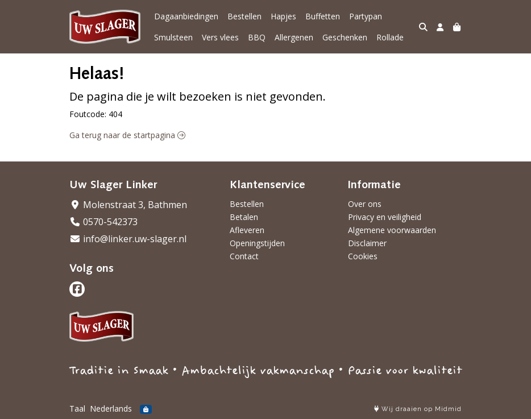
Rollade (390, 37)
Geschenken (344, 37)
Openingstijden (257, 243)
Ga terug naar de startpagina (127, 135)
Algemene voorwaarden (392, 230)
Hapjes (283, 16)
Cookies (362, 256)
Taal (77, 408)
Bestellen (244, 16)
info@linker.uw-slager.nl (127, 239)
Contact (244, 256)
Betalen (244, 216)
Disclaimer (367, 243)
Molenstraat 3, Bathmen (128, 204)
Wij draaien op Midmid (418, 409)
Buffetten (322, 16)
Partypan (365, 16)
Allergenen (294, 37)
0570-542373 (103, 221)
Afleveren (247, 230)
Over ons (364, 203)
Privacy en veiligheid (384, 216)
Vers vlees (220, 37)
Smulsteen (173, 37)
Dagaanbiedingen (186, 16)
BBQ (257, 37)
